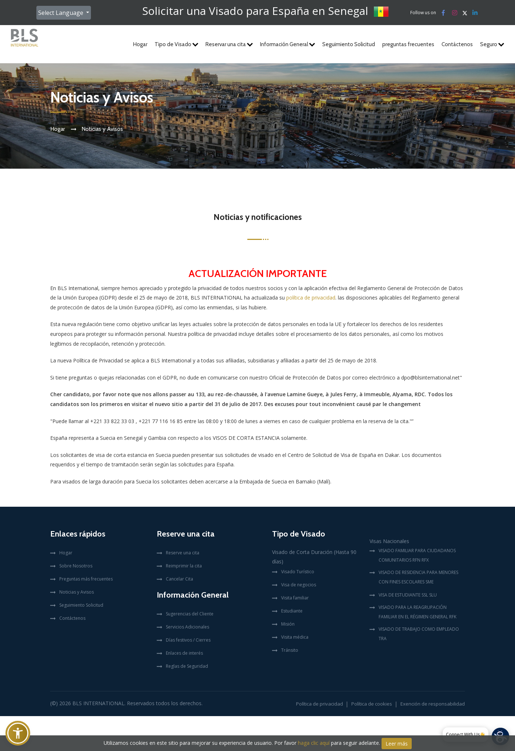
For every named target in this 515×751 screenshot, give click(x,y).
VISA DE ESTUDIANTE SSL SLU (408, 595)
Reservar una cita (229, 44)
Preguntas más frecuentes (86, 579)
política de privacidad (310, 297)
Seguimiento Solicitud (348, 44)
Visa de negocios (298, 585)
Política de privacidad (319, 703)
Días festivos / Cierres (188, 640)
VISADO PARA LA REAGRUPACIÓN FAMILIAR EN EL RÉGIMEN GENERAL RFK (417, 612)
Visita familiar (295, 598)
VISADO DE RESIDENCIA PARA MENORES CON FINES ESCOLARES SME (418, 577)
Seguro (492, 44)
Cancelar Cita (179, 579)
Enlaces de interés (184, 653)
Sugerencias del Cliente (189, 614)
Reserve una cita (182, 553)
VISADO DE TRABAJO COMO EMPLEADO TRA (419, 634)
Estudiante (292, 611)
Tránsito (289, 650)
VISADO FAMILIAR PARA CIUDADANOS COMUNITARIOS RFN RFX (417, 555)
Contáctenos (457, 44)
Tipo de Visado (176, 44)
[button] (17, 733)
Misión (288, 624)
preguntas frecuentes (408, 44)
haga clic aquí (314, 742)
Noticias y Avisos (76, 592)
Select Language (61, 13)
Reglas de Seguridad (187, 666)
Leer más (397, 743)
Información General (287, 44)
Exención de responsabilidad (432, 703)
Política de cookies (371, 703)
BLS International (98, 703)
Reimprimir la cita (184, 566)
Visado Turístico (297, 572)
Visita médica (294, 637)
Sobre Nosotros (75, 566)
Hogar (140, 44)
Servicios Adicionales (187, 627)
